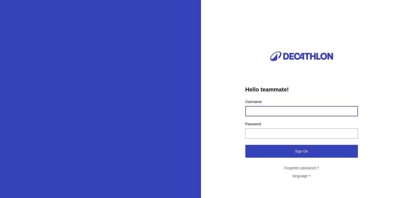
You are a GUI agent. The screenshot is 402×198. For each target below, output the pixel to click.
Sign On (301, 151)
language (300, 176)
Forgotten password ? (301, 168)
